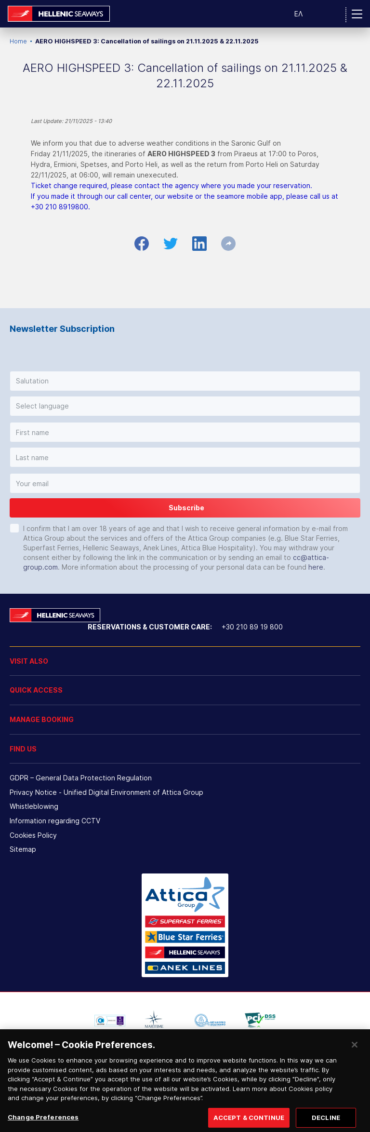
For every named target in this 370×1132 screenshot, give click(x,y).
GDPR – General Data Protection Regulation (81, 778)
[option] (109, 1020)
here (315, 567)
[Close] (354, 1057)
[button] (185, 381)
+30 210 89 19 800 (252, 627)
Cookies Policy (33, 835)
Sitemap (23, 849)
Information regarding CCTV (55, 821)
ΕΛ (298, 14)
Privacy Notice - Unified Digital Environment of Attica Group (106, 792)
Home (18, 41)
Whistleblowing (34, 806)
